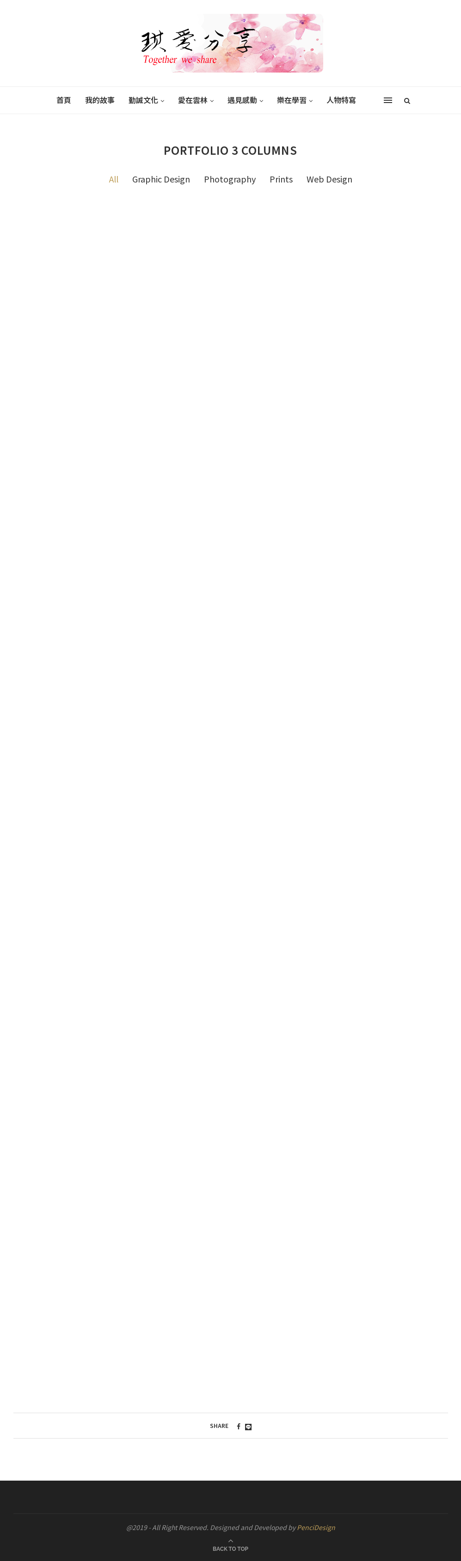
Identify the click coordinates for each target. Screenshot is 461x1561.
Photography (230, 179)
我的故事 (100, 99)
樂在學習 (292, 99)
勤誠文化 (143, 99)
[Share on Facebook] (238, 1426)
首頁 (63, 99)
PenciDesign (316, 1527)
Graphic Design (161, 179)
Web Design (329, 179)
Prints (281, 179)
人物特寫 (341, 99)
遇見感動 (242, 99)
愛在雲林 (193, 99)
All (113, 179)
